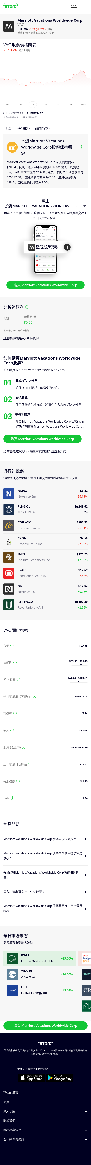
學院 (54, 451)
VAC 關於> (23, 128)
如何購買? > (42, 128)
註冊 (6, 338)
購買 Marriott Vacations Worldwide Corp (45, 285)
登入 (74, 6)
